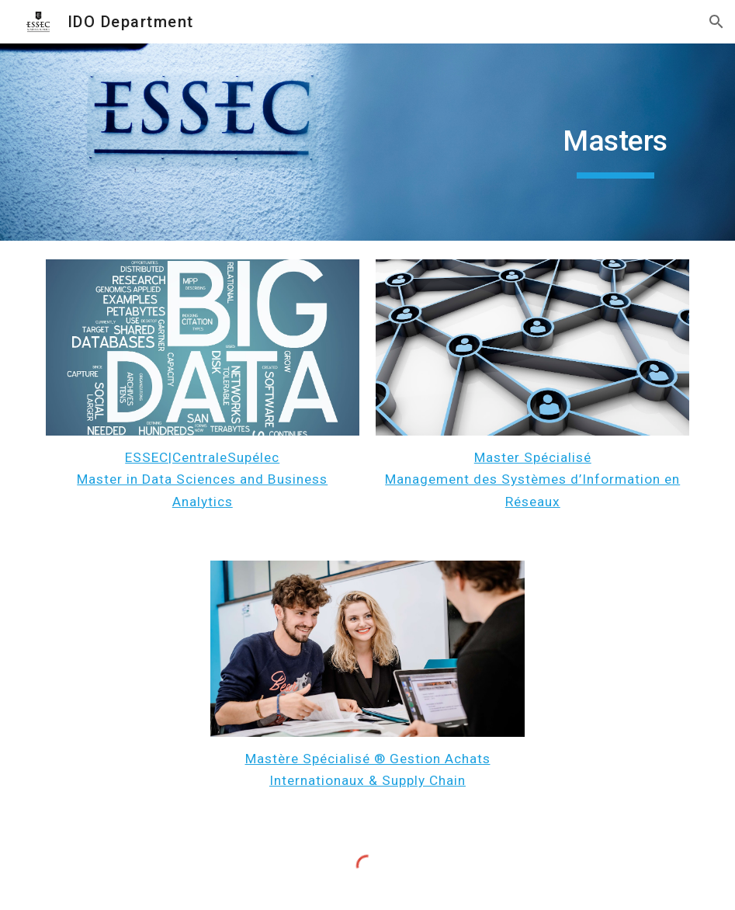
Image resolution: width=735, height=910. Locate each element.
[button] (716, 21)
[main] (615, 142)
